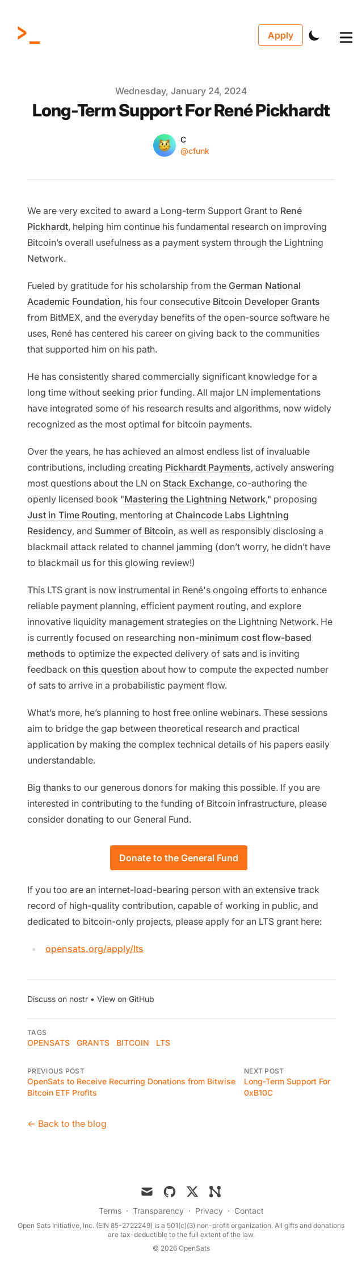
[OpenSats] (32, 35)
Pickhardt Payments (208, 467)
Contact (249, 1210)
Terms (110, 1210)
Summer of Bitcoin (134, 530)
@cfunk (194, 151)
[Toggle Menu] (337, 35)
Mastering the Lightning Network (195, 499)
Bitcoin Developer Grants (266, 301)
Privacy (209, 1210)
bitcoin (132, 1042)
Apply (280, 35)
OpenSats (48, 1042)
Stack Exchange (197, 483)
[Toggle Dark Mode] (314, 35)
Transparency (158, 1210)
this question (111, 669)
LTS (163, 1042)
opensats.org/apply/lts (94, 948)
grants (93, 1042)
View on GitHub (125, 999)
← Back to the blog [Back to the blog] (67, 1123)
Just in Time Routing (71, 515)
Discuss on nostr (57, 999)
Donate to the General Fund (178, 857)
